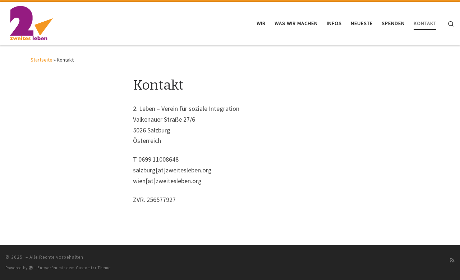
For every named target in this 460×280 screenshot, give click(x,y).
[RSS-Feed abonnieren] (452, 260)
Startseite (41, 60)
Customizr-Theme (93, 267)
